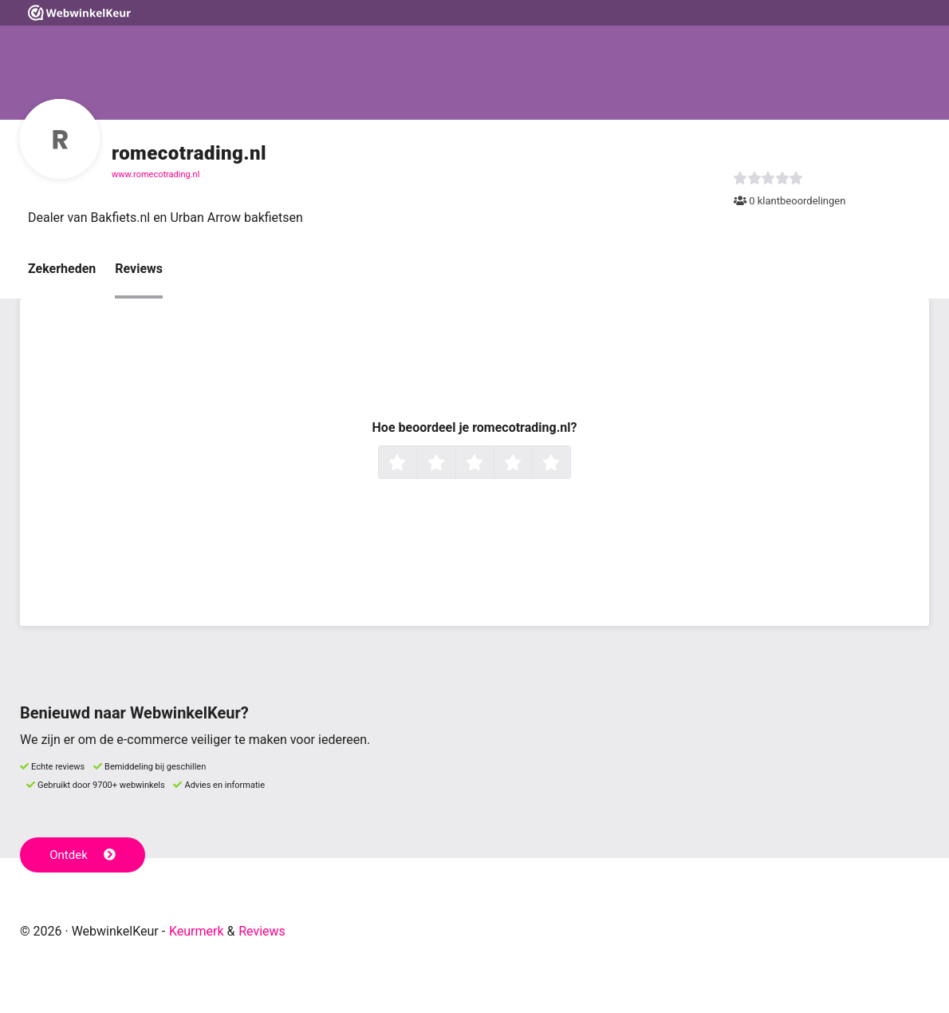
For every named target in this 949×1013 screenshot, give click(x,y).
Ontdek (82, 855)
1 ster (415, 463)
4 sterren (530, 463)
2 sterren (453, 463)
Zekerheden (62, 268)
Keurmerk (196, 931)
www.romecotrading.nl (155, 174)
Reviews (139, 268)
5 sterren (568, 463)
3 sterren (492, 463)
